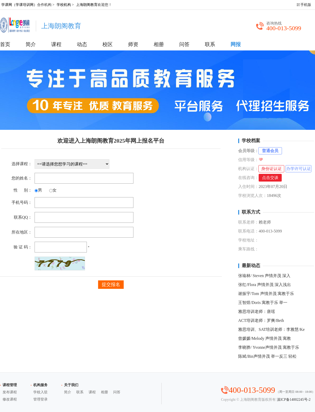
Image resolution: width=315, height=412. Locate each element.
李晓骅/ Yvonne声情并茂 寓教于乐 (268, 347)
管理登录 (40, 399)
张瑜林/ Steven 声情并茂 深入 (264, 275)
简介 (31, 44)
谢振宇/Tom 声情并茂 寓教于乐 (266, 293)
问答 (184, 44)
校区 (107, 44)
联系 (210, 44)
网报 (235, 44)
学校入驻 (40, 392)
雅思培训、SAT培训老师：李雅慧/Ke (271, 329)
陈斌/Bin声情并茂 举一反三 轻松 (267, 356)
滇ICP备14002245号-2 (293, 400)
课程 (56, 44)
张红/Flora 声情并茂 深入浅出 (264, 284)
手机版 (305, 5)
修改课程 (10, 399)
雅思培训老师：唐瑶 (256, 311)
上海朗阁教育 (87, 5)
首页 (5, 44)
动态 (82, 44)
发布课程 (10, 392)
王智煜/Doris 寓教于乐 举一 (262, 302)
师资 (133, 44)
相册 (159, 44)
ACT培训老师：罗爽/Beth (261, 320)
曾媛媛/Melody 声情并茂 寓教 (264, 338)
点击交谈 (270, 177)
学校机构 (64, 5)
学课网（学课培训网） (19, 5)
